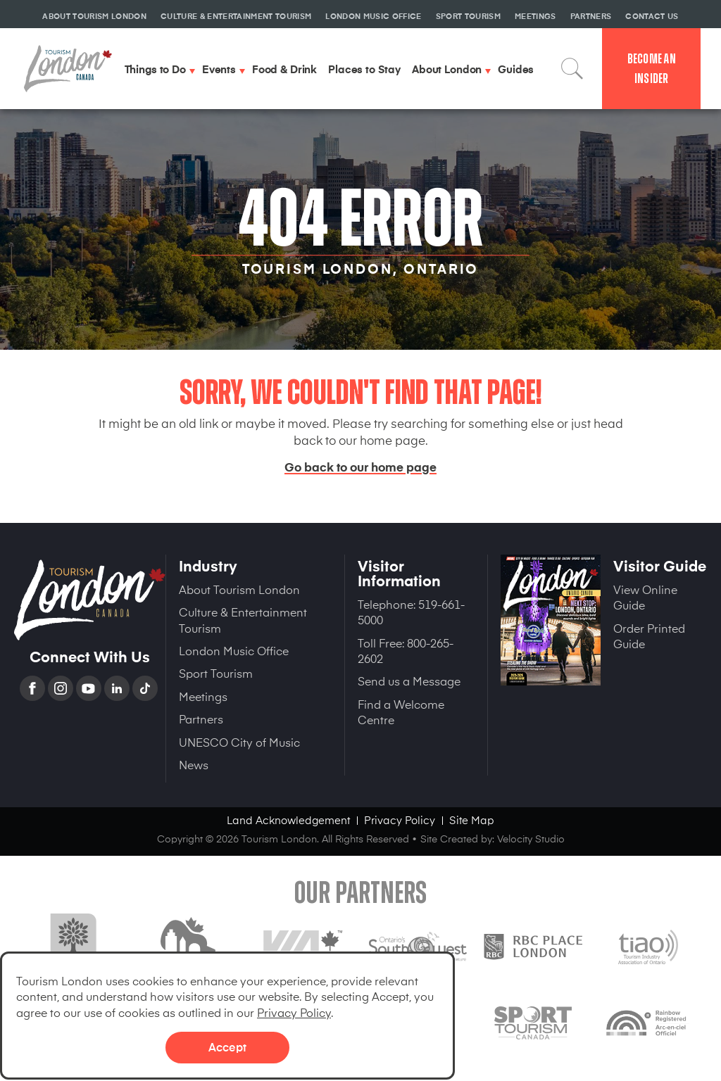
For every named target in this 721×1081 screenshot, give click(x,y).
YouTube (90, 688)
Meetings (203, 696)
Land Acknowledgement (288, 819)
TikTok (146, 688)
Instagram (62, 688)
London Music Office (234, 650)
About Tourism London (239, 589)
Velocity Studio (531, 838)
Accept (227, 1046)
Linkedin (118, 688)
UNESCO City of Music (239, 742)
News (193, 764)
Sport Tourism (216, 673)
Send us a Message (409, 680)
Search (572, 69)
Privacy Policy (294, 1012)
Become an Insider (651, 68)
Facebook (34, 688)
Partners (201, 718)
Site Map (471, 819)
